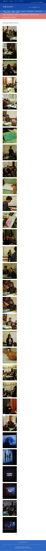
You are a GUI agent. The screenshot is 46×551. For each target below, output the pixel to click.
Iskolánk (17, 14)
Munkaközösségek (34, 14)
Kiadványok (13, 11)
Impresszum (25, 542)
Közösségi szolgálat (38, 11)
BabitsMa (18, 11)
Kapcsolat (13, 17)
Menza (13, 12)
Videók (8, 11)
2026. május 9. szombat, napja (37, 2)
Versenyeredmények (24, 14)
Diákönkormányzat (7, 12)
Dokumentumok (6, 17)
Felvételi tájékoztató (30, 11)
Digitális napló (5, 1)
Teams (16, 1)
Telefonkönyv (21, 1)
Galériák (4, 11)
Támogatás (23, 11)
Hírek (4, 14)
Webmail (11, 1)
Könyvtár (17, 12)
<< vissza (16, 534)
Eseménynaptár (10, 14)
